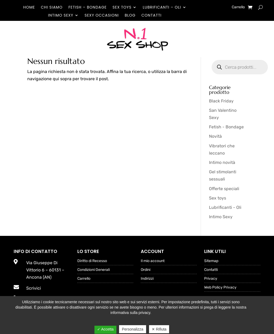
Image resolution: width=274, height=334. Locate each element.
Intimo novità (222, 162)
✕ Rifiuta (159, 329)
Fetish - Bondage (226, 126)
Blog (130, 15)
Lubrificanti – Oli (162, 7)
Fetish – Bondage (87, 7)
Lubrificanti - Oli (225, 207)
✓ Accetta (105, 329)
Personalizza (132, 329)
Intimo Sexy (60, 15)
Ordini (145, 270)
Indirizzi (147, 279)
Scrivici (33, 288)
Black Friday (221, 100)
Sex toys (122, 7)
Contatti (152, 15)
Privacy (210, 279)
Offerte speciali (224, 188)
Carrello (238, 7)
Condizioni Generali (93, 270)
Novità (215, 136)
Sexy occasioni (102, 15)
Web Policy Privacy (220, 288)
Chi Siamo (52, 7)
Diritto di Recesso (92, 261)
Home (29, 7)
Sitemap (211, 261)
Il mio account (153, 261)
